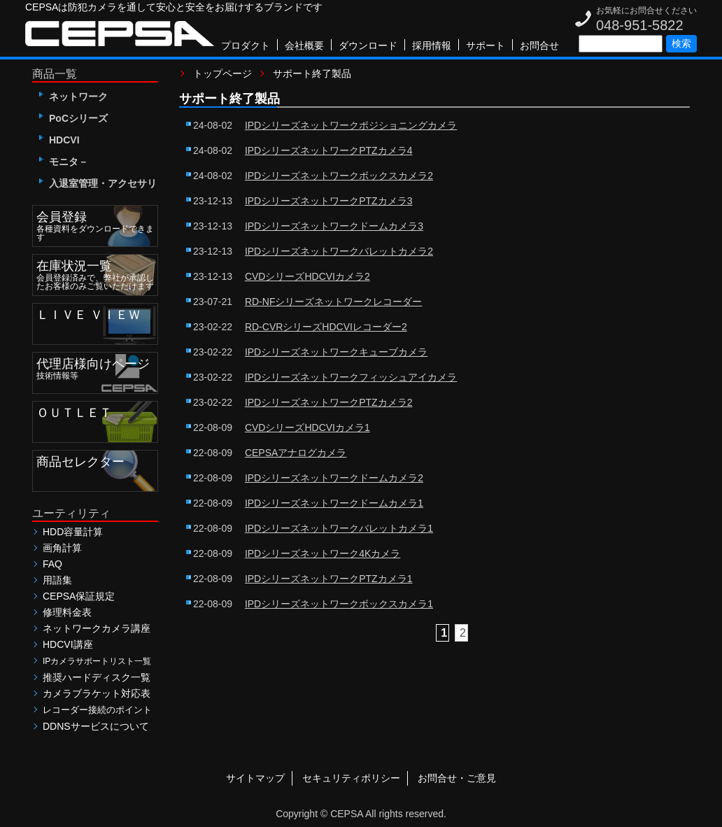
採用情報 (431, 45)
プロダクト (245, 45)
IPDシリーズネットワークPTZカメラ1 (329, 578)
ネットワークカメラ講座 (96, 628)
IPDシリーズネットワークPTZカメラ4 (329, 150)
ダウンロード (368, 45)
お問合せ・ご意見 (457, 778)
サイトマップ (255, 778)
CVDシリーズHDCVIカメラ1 (307, 427)
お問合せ (539, 45)
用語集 (57, 580)
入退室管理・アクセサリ (98, 183)
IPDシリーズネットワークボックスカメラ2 (339, 175)
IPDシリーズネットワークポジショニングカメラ (351, 125)
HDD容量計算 (73, 531)
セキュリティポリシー (351, 778)
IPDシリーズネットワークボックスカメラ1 (339, 603)
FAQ (52, 564)
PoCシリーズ (73, 118)
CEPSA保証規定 (79, 596)
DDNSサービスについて (96, 726)
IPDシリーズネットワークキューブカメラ (336, 352)
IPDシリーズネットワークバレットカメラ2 (339, 251)
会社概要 (304, 45)
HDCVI (59, 140)
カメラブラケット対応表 (96, 693)
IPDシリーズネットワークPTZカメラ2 (329, 402)
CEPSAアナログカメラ (295, 452)
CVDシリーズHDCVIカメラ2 (307, 276)
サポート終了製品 (312, 73)
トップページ (222, 73)
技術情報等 (96, 367)
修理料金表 (67, 612)
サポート (485, 45)
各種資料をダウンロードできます (96, 224)
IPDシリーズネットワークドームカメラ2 (334, 477)
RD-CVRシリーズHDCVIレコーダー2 (326, 326)
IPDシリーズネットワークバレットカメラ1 (339, 528)
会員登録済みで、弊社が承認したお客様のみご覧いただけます (96, 273)
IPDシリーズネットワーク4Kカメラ (322, 553)
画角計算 (62, 547)
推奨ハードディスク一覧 (96, 677)
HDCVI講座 (68, 644)
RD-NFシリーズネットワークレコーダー (334, 301)
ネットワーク (73, 96)
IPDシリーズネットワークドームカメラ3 (334, 226)
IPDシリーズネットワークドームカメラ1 (334, 503)
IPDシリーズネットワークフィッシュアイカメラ (351, 377)
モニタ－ (63, 161)
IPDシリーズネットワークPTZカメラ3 (329, 200)
